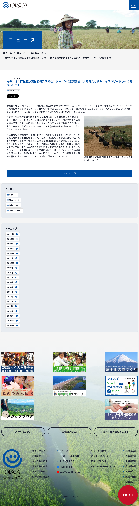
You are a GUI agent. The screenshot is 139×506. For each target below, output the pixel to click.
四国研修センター (100, 461)
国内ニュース (13, 200)
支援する (128, 494)
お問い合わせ (38, 471)
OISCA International (103, 466)
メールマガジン (23, 431)
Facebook (66, 467)
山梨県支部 (130, 461)
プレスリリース (14, 210)
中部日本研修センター (102, 451)
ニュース (22, 39)
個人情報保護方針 (41, 477)
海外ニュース (37, 53)
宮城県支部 (130, 456)
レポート (11, 195)
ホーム (7, 53)
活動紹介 (36, 456)
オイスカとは (38, 451)
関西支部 (129, 471)
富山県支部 (130, 466)
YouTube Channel (70, 472)
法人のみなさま (39, 466)
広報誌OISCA (69, 431)
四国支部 (129, 482)
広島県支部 (130, 477)
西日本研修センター (101, 456)
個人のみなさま (39, 461)
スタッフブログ (67, 461)
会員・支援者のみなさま (116, 431)
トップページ (69, 173)
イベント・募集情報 (69, 456)
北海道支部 (130, 451)
